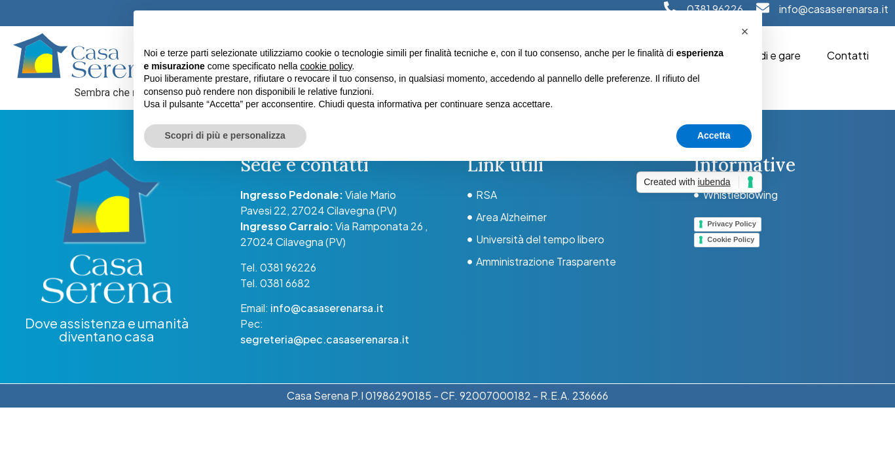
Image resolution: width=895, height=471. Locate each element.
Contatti (848, 55)
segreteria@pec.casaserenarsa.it (324, 339)
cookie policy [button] (326, 66)
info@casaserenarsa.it (833, 9)
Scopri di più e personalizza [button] (225, 135)
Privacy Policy (731, 224)
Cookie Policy (730, 239)
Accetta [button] (714, 135)
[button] (745, 31)
